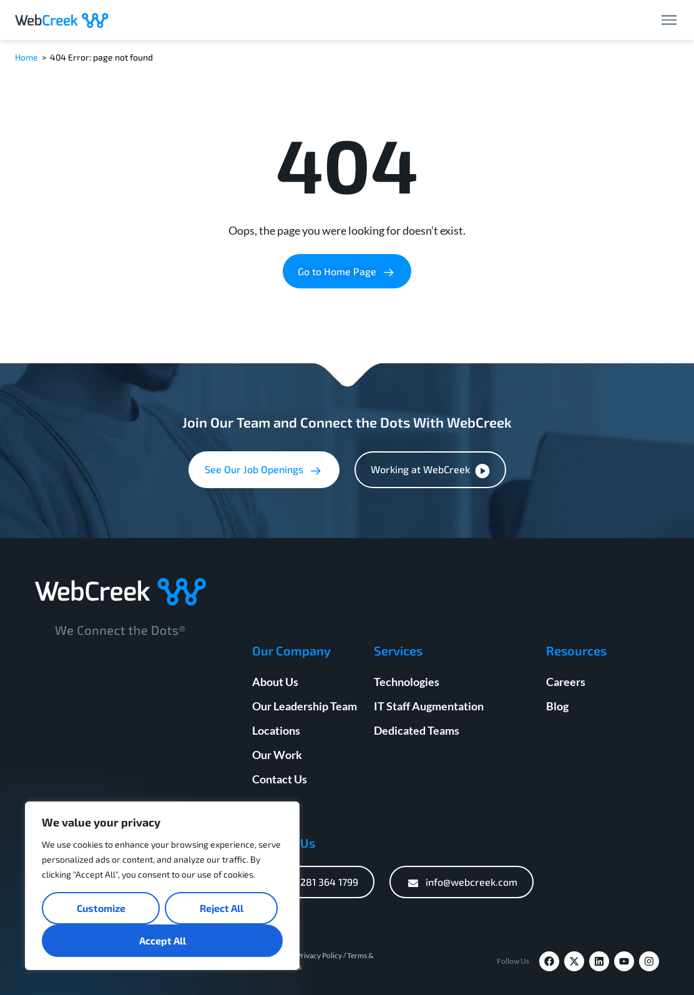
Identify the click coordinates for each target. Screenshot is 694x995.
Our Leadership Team (304, 706)
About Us (275, 682)
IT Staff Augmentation (429, 706)
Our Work (277, 755)
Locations (276, 730)
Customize (101, 908)
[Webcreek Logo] (62, 20)
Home (26, 57)
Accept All (162, 940)
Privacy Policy (319, 955)
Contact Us (279, 779)
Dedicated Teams (416, 730)
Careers (565, 682)
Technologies (406, 682)
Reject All (221, 908)
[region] (162, 885)
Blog (557, 706)
